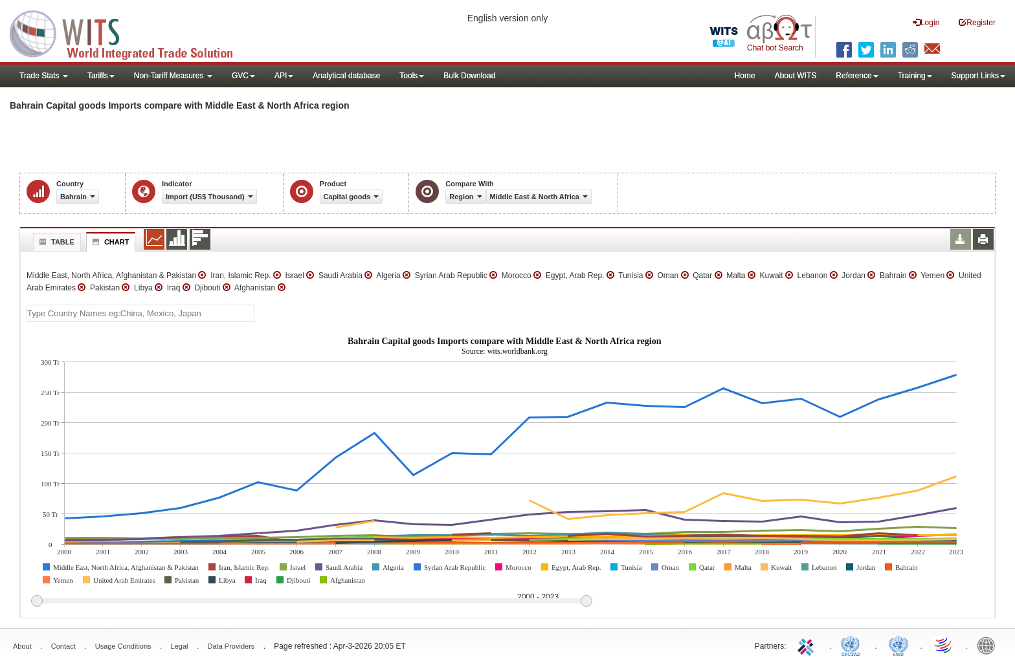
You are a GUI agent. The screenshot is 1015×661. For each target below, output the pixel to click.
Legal (179, 646)
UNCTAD (853, 645)
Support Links (978, 75)
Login (926, 22)
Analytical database (346, 75)
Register (977, 22)
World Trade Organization (944, 645)
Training (915, 75)
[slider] (311, 601)
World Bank (989, 645)
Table (55, 242)
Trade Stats (43, 75)
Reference (857, 75)
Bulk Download (469, 75)
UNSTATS (898, 645)
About (22, 646)
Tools (411, 75)
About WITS (796, 75)
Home (745, 75)
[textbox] (140, 313)
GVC (243, 75)
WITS (129, 32)
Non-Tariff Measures (173, 75)
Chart (109, 242)
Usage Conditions (123, 646)
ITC (808, 645)
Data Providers (231, 646)
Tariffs (101, 75)
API (283, 75)
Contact (63, 646)
